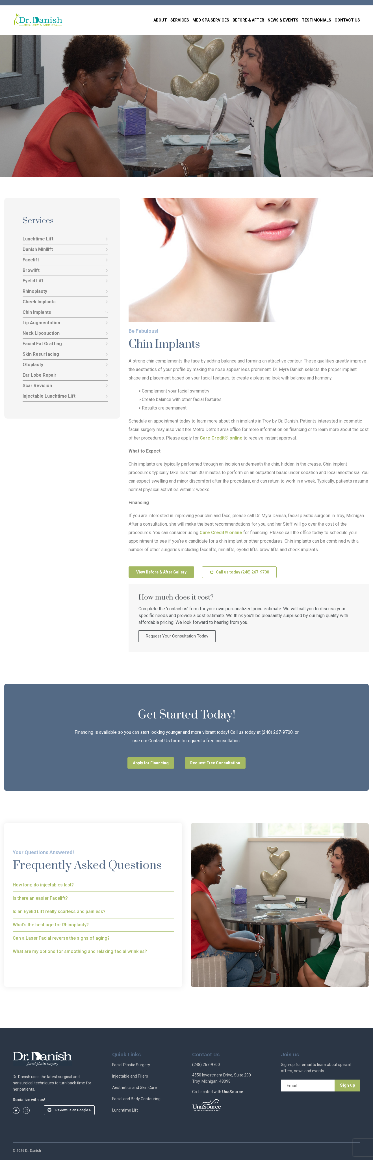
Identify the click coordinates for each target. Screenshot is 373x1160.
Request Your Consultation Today (177, 636)
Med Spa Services (210, 20)
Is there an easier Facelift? (40, 898)
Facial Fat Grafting (65, 344)
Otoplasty (65, 365)
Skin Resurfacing (65, 354)
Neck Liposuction (65, 333)
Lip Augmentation (65, 323)
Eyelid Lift (65, 281)
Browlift (65, 270)
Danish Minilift (65, 249)
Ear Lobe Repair (65, 375)
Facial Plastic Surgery (131, 1065)
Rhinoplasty (65, 291)
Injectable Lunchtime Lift (65, 396)
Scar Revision (65, 386)
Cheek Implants (65, 302)
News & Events (283, 20)
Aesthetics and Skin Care (134, 1087)
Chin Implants (65, 312)
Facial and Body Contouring (136, 1099)
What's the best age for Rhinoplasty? (51, 924)
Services (179, 20)
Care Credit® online (221, 438)
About (160, 20)
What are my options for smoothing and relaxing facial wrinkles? (80, 951)
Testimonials (316, 20)
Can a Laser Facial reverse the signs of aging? (61, 938)
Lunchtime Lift (65, 239)
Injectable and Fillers (130, 1076)
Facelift (65, 260)
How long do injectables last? (43, 885)
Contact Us (347, 20)
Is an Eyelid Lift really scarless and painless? (59, 911)
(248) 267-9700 (206, 1064)
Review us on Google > (73, 1110)
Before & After (248, 20)
